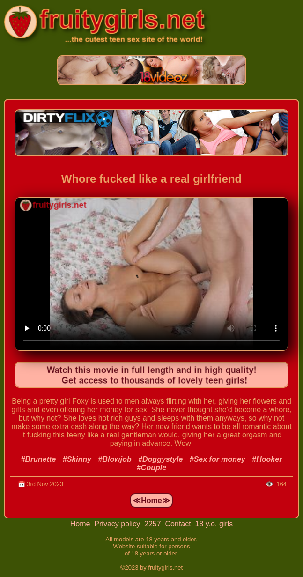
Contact (179, 524)
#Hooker (267, 459)
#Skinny (77, 459)
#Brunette (38, 459)
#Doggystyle (160, 459)
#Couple (151, 468)
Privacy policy (118, 524)
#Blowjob (115, 459)
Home (81, 524)
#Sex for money (217, 459)
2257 (153, 524)
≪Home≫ (151, 500)
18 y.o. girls (214, 524)
